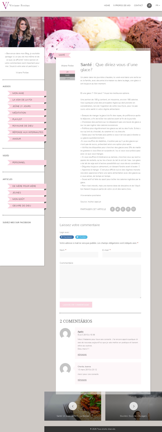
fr (158, 6)
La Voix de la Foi (22, 100)
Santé (62, 55)
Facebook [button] (67, 237)
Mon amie (18, 93)
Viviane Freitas (67, 66)
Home (107, 6)
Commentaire (66, 263)
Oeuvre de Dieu (21, 206)
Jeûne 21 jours (21, 106)
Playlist (17, 119)
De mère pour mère (24, 186)
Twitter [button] (82, 237)
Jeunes (16, 193)
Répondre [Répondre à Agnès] (82, 354)
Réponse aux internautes (27, 132)
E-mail (105, 250)
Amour (16, 139)
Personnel (18, 162)
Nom (62, 250)
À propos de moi (122, 6)
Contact (138, 6)
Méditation (19, 113)
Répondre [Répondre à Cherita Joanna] (82, 380)
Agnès (80, 332)
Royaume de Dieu (22, 126)
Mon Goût (18, 199)
